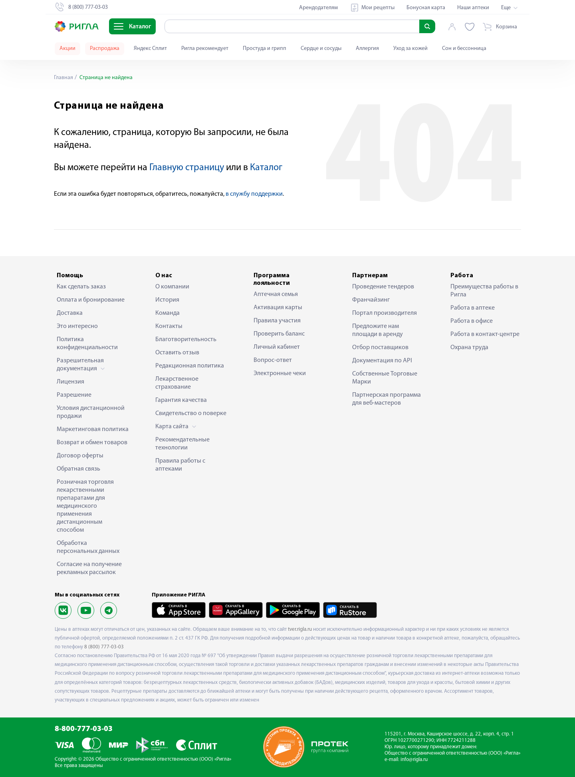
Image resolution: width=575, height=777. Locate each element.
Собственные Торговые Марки (384, 378)
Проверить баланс (279, 334)
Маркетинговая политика (93, 429)
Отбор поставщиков (380, 347)
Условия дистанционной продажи (91, 412)
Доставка (70, 313)
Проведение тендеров (383, 287)
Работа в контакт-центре (484, 334)
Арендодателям (318, 8)
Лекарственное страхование (176, 383)
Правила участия (277, 321)
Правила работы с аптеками (180, 465)
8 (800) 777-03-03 (104, 647)
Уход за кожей (410, 49)
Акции (67, 49)
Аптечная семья (276, 294)
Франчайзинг (371, 300)
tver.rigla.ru (300, 629)
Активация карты (278, 307)
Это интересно (77, 326)
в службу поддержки (254, 194)
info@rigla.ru (414, 759)
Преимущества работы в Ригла (484, 291)
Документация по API (382, 361)
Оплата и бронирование (91, 300)
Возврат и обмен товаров (92, 442)
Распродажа (104, 49)
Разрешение (74, 395)
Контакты (168, 326)
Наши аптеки (473, 8)
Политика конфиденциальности (87, 343)
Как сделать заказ (81, 287)
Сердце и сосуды (321, 49)
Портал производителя (384, 313)
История (167, 300)
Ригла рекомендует (204, 49)
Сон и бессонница (464, 49)
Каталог (266, 168)
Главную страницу (186, 168)
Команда (167, 313)
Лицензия (70, 382)
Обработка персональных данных (88, 547)
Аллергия (367, 49)
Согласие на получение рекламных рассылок (89, 568)
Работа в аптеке (472, 308)
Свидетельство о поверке (190, 413)
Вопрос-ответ (273, 360)
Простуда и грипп (264, 49)
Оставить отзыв (177, 353)
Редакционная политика (189, 366)
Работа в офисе (471, 321)
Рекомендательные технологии (182, 444)
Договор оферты (80, 456)
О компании (172, 287)
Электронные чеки (280, 373)
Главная (63, 78)
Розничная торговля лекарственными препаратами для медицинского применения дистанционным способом (85, 506)
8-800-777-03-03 (84, 729)
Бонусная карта (425, 8)
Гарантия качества (181, 400)
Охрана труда (469, 347)
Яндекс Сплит (150, 49)
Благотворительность (185, 339)
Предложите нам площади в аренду (377, 330)
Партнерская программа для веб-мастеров (386, 399)
